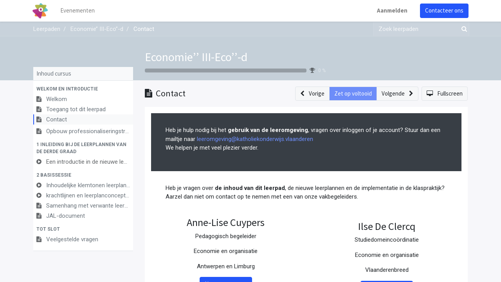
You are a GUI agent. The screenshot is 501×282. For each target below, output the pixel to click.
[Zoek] (462, 29)
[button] (83, 89)
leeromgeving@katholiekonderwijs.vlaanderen (255, 139)
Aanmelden (391, 10)
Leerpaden (46, 29)
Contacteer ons (443, 10)
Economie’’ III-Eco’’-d (196, 56)
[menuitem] (78, 10)
